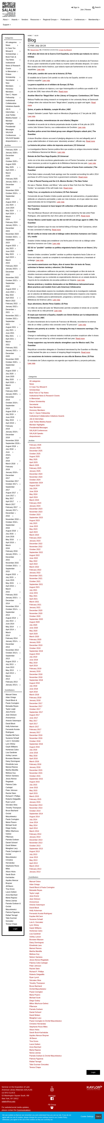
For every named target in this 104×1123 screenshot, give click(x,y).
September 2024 (36, 483)
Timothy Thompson (37, 983)
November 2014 (35, 808)
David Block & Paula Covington (42, 887)
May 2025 (33, 459)
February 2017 (35, 729)
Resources (35, 20)
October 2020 (34, 616)
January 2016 (34, 767)
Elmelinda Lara (35, 945)
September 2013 (36, 849)
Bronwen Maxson (36, 940)
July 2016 (33, 750)
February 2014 (35, 834)
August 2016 (34, 747)
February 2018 (35, 698)
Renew (88, 10)
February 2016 (35, 764)
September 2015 (36, 779)
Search (98, 7)
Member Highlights (37, 425)
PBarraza (33, 1006)
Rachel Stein (34, 969)
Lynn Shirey (34, 925)
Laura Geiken (34, 1044)
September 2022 (36, 552)
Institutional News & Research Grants (44, 396)
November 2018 (35, 677)
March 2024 (34, 500)
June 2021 (33, 593)
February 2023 (35, 538)
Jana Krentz (34, 896)
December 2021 (35, 576)
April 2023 (33, 532)
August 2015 (34, 782)
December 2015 (35, 770)
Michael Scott (34, 998)
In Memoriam (34, 398)
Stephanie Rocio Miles (38, 1027)
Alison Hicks (34, 1030)
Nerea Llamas (35, 1053)
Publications (66, 20)
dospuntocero (34, 436)
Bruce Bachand (35, 986)
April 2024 (33, 497)
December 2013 (35, 840)
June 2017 (33, 718)
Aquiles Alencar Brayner (39, 1035)
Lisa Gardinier (35, 934)
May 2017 (33, 721)
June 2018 (33, 689)
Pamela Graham (36, 1009)
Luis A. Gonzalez (36, 922)
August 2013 (34, 851)
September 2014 (36, 814)
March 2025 (34, 465)
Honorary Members (37, 410)
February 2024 (35, 503)
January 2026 (34, 448)
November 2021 (35, 578)
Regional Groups (50, 20)
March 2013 (34, 866)
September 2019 (36, 651)
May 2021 (33, 596)
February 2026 (35, 445)
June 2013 (33, 857)
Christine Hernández (37, 1024)
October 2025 (34, 454)
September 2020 (36, 619)
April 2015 (33, 793)
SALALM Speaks (36, 433)
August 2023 (34, 520)
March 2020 (34, 637)
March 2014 (34, 831)
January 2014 (34, 837)
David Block (34, 908)
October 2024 (34, 480)
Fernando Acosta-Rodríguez (40, 913)
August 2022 (34, 555)
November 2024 (35, 477)
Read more (63, 91)
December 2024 (35, 474)
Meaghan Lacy (35, 1018)
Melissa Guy (34, 954)
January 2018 (34, 700)
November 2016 (35, 738)
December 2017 (35, 703)
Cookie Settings (87, 1116)
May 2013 (33, 860)
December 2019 (35, 645)
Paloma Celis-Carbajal (38, 963)
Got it (98, 1116)
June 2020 (33, 628)
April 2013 (33, 863)
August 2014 (34, 817)
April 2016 (33, 758)
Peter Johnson (35, 966)
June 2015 (33, 788)
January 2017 (34, 732)
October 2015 (34, 776)
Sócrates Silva (35, 980)
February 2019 (35, 669)
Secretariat (33, 404)
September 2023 (36, 517)
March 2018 (34, 695)
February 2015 (35, 799)
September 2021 (36, 584)
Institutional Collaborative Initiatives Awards (46, 416)
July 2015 (33, 785)
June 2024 (33, 491)
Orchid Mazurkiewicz (37, 989)
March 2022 (34, 567)
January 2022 (34, 573)
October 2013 (34, 846)
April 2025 (33, 462)
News (31, 384)
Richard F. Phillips (36, 972)
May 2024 (33, 494)
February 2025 (35, 468)
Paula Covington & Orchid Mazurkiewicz (45, 1021)
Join (82, 10)
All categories (34, 381)
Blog (36, 35)
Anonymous (34, 902)
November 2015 (35, 773)
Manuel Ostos (34, 50)
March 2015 (34, 796)
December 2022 (35, 544)
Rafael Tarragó (35, 1062)
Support (7, 25)
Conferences (80, 20)
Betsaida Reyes (35, 890)
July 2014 (33, 820)
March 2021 (34, 602)
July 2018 (33, 686)
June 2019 (33, 660)
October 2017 (34, 709)
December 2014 (35, 805)
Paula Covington (36, 992)
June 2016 (33, 753)
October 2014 (34, 811)
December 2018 (35, 674)
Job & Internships (36, 419)
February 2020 (35, 639)
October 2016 (34, 741)
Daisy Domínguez (36, 943)
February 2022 (35, 570)
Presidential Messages (38, 428)
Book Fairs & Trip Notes (39, 393)
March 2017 (34, 727)
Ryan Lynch (34, 977)
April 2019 (33, 666)
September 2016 (36, 744)
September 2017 (36, 712)
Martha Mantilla (35, 951)
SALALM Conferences (38, 430)
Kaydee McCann (36, 916)
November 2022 (35, 547)
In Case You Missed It (65, 50)
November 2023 (35, 512)
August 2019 (34, 654)
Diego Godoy (34, 1001)
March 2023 (34, 535)
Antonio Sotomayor (37, 905)
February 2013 (35, 869)
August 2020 (34, 622)
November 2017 (35, 706)
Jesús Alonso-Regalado (39, 960)
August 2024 (34, 486)
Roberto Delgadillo (36, 974)
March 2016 (34, 761)
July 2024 (33, 488)
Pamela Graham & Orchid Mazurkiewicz (45, 1056)
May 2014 (33, 825)
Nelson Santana (35, 957)
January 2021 (34, 607)
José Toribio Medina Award (40, 422)
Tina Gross (33, 1041)
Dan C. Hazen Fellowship (39, 413)
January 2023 (34, 541)
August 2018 (34, 683)
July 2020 (33, 625)
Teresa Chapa (35, 1067)
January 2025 (34, 471)
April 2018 (33, 692)
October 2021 (34, 581)
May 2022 (33, 561)
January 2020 (34, 642)
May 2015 (33, 790)
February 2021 (35, 605)
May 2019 (33, 663)
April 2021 (33, 599)
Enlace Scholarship (37, 401)
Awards (15, 20)
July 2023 (33, 523)
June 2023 (33, 526)
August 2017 (34, 715)
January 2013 (34, 872)
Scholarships (34, 390)
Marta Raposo (35, 1050)
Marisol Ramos (35, 948)
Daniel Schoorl (35, 1012)
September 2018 (36, 680)
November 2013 (35, 843)
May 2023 (33, 529)
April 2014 (33, 828)
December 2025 (35, 451)
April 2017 (33, 724)
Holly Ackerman (35, 911)
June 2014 (33, 822)
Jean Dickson (34, 899)
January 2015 (34, 802)
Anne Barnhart (35, 1047)
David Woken (34, 1015)
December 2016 (35, 735)
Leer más (41, 69)
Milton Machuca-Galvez (38, 1003)
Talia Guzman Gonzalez (39, 1064)
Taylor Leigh (34, 893)
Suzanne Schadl (36, 919)
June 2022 (33, 558)
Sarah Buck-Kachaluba (38, 1032)
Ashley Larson (35, 937)
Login (93, 1072)
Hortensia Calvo (35, 931)
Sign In (75, 7)
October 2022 (34, 549)
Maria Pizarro (34, 995)
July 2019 (33, 657)
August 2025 (34, 456)
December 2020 (35, 610)
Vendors (24, 20)
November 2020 (35, 613)
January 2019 (34, 671)
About (6, 20)
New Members (35, 407)
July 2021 (33, 590)
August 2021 (34, 587)
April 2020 (33, 634)
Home (30, 35)
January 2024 (34, 506)
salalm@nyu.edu (8, 1101)
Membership (94, 20)
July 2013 (33, 854)
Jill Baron (33, 1038)
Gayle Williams (35, 928)
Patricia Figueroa (36, 1059)
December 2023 (35, 509)
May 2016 (33, 756)
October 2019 (34, 648)
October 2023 (34, 515)
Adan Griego (34, 884)
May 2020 (33, 631)
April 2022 (33, 564)
